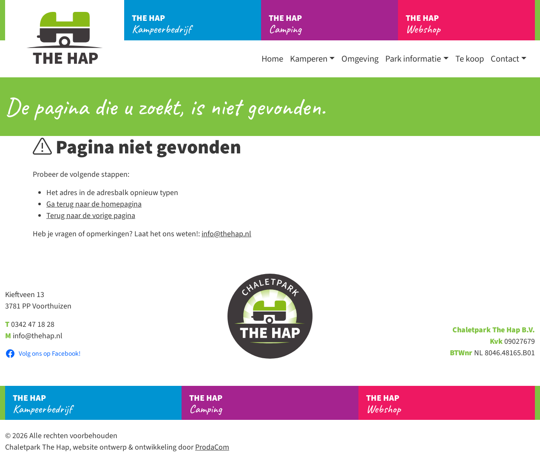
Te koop (469, 59)
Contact (505, 59)
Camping (333, 24)
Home (272, 59)
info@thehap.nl (226, 234)
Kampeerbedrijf (196, 24)
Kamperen (308, 59)
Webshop (470, 24)
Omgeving (359, 59)
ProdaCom (212, 447)
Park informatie (413, 59)
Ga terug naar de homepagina (94, 204)
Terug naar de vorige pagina (90, 215)
